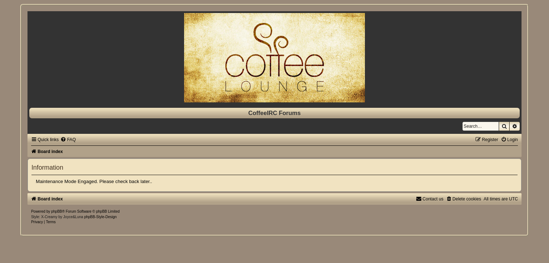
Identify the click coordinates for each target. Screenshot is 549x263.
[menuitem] (68, 139)
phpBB (56, 211)
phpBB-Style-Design (100, 217)
